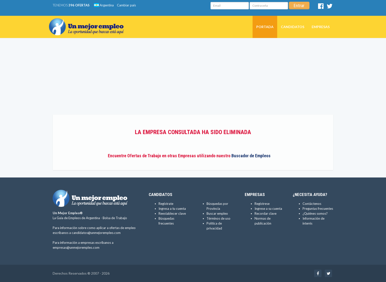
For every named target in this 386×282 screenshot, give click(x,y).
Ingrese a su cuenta (268, 209)
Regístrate (166, 204)
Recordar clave (265, 213)
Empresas (321, 27)
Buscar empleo (217, 213)
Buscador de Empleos (251, 155)
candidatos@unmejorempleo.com (96, 233)
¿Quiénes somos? (315, 213)
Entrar (299, 5)
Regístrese (262, 204)
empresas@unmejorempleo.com (76, 247)
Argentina (104, 5)
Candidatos (292, 27)
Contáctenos (312, 204)
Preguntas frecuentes (318, 209)
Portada (264, 27)
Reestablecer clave (172, 213)
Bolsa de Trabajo (115, 218)
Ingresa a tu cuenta (172, 209)
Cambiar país (126, 5)
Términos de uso (218, 218)
